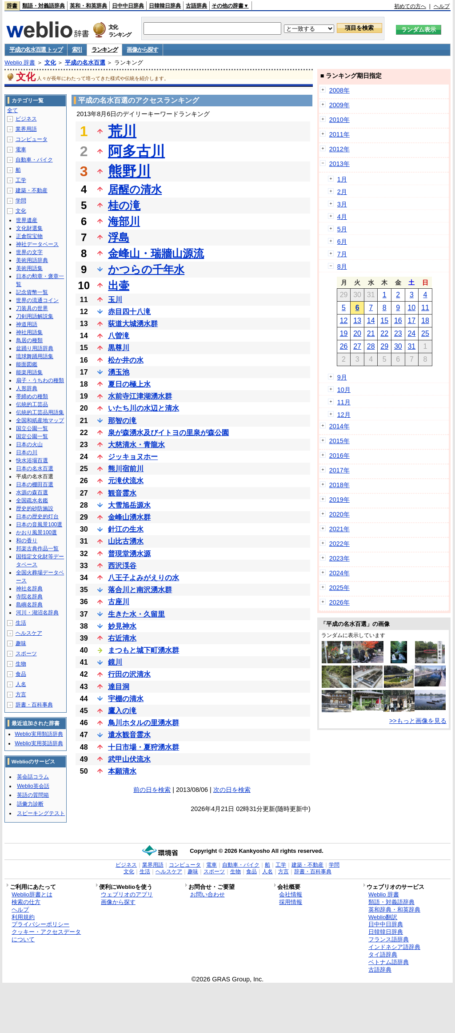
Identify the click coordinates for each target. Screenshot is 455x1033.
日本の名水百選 (34, 468)
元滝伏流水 (126, 480)
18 (425, 320)
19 (344, 333)
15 (384, 320)
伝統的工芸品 (32, 404)
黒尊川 (118, 347)
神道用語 (26, 324)
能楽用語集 (29, 372)
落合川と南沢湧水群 (140, 589)
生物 (21, 664)
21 (371, 333)
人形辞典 (26, 388)
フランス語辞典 (388, 939)
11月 (344, 402)
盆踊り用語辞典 (34, 348)
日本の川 (26, 452)
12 (344, 320)
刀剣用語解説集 (34, 316)
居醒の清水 (135, 189)
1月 (342, 179)
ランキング (105, 49)
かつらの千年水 (146, 269)
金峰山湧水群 (129, 517)
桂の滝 (124, 205)
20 (357, 333)
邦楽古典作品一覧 (37, 548)
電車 (21, 149)
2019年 (339, 499)
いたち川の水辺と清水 (143, 408)
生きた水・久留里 (136, 614)
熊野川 (129, 171)
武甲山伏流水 (129, 759)
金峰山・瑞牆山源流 (156, 253)
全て (12, 110)
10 (411, 307)
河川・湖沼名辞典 (37, 612)
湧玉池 (118, 372)
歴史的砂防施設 (34, 508)
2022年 (339, 543)
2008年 (339, 90)
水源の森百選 (32, 492)
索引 (77, 49)
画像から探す (142, 49)
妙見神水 (122, 626)
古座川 (118, 601)
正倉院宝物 (29, 236)
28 (371, 346)
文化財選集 (29, 228)
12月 (344, 414)
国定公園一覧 (32, 436)
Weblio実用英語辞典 (39, 743)
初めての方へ (410, 6)
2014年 (339, 426)
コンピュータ (32, 139)
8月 (342, 266)
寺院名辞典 (29, 596)
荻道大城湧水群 (133, 323)
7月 (342, 254)
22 (384, 333)
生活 (21, 623)
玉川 (115, 299)
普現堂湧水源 (129, 553)
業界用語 (26, 129)
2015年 (339, 440)
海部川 (124, 221)
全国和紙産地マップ (40, 420)
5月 (342, 229)
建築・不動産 (32, 190)
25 (425, 333)
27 (357, 346)
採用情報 (290, 902)
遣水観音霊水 (129, 734)
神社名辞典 (29, 588)
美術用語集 (29, 268)
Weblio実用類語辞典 (39, 734)
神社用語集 (29, 332)
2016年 (339, 455)
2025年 (339, 587)
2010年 (339, 119)
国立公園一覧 (32, 428)
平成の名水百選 (85, 62)
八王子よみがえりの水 (143, 577)
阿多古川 (136, 151)
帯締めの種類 (32, 396)
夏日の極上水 (129, 384)
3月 (342, 204)
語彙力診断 (30, 804)
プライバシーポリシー (40, 924)
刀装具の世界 (32, 308)
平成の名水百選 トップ (35, 49)
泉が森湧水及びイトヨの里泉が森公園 (168, 432)
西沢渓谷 (122, 565)
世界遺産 (26, 220)
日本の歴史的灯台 (37, 516)
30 (398, 346)
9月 (342, 377)
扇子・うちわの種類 (40, 380)
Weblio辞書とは (32, 894)
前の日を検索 (152, 789)
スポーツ (26, 653)
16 (398, 320)
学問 (21, 201)
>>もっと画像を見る (418, 720)
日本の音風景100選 (39, 524)
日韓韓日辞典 (165, 5)
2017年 (339, 470)
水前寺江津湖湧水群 (140, 396)
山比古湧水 (126, 541)
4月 (342, 216)
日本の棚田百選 (34, 484)
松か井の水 (126, 360)
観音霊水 (122, 493)
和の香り (26, 540)
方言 (21, 694)
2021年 (339, 529)
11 (425, 307)
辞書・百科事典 (34, 705)
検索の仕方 (26, 902)
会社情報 (290, 894)
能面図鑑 (26, 364)
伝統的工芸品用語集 (40, 412)
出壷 (118, 285)
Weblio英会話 (33, 786)
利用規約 (23, 917)
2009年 (339, 105)
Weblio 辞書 (19, 62)
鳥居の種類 (29, 340)
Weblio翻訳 (382, 917)
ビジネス (26, 119)
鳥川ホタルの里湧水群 (143, 722)
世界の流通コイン (37, 300)
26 (344, 346)
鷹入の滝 (122, 710)
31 (411, 346)
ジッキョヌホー (133, 456)
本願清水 (122, 771)
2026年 (339, 602)
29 (384, 346)
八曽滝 (118, 335)
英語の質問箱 (33, 795)
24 (411, 333)
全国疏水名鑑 (32, 500)
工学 (21, 180)
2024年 (339, 573)
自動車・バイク (34, 160)
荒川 (122, 131)
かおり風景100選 (36, 532)
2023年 (339, 558)
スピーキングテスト (41, 813)
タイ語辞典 (382, 954)
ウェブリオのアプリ (127, 894)
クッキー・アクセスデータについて (46, 935)
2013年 (339, 163)
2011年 (339, 134)
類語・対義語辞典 (43, 5)
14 (371, 320)
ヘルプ (442, 6)
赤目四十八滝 (129, 311)
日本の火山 (29, 444)
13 (357, 320)
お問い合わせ (207, 894)
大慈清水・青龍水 (136, 444)
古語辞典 (196, 5)
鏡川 (115, 662)
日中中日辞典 (128, 5)
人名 (21, 684)
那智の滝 (122, 420)
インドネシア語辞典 (394, 947)
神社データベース (37, 244)
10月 (344, 389)
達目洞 (118, 686)
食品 (21, 674)
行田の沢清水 (129, 674)
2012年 (339, 149)
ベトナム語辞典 (388, 962)
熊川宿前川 (126, 468)
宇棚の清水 (126, 698)
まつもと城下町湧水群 (143, 650)
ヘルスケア (29, 633)
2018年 (339, 484)
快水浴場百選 (32, 460)
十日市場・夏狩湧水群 (143, 747)
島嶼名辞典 (29, 604)
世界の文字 (29, 252)
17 (411, 320)
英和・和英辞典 (88, 5)
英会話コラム (33, 777)
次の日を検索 (232, 789)
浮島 (118, 237)
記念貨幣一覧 (32, 292)
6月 (342, 241)
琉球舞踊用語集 (34, 356)
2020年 (339, 514)
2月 (342, 191)
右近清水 (122, 638)
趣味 (21, 643)
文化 (50, 62)
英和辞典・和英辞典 (394, 909)
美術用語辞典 (32, 260)
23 (398, 333)
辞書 (12, 5)
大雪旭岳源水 (129, 505)
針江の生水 (126, 529)
